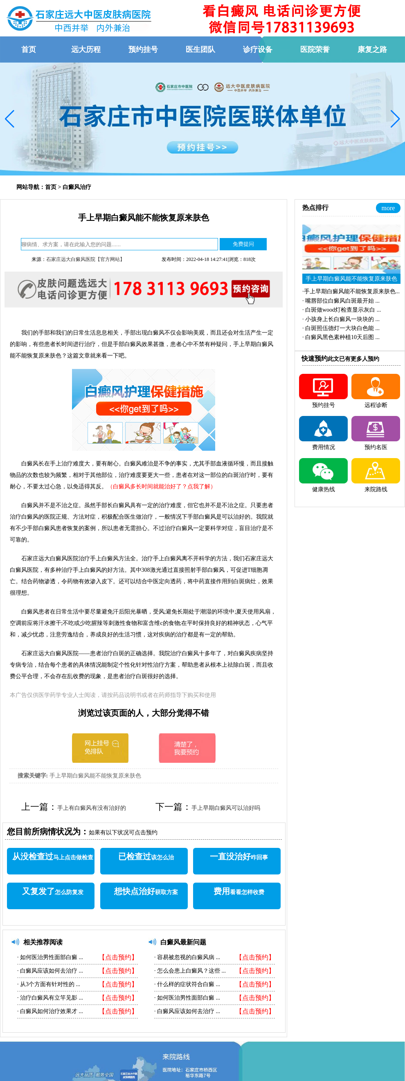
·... (351, 291)
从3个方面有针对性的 (47, 984)
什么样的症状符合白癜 (186, 984)
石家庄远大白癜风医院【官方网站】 (85, 259)
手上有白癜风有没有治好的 (91, 808)
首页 (50, 187)
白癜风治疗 (77, 187)
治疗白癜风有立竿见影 (49, 998)
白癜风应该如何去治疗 (49, 971)
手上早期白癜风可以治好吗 (225, 808)
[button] (9, 119)
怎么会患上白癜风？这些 (189, 971)
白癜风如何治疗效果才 (49, 1011)
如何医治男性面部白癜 (49, 957)
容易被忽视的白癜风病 (186, 957)
